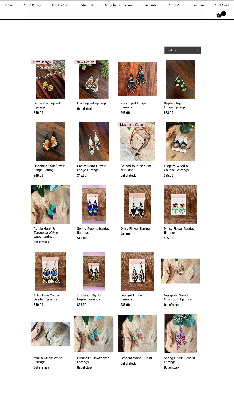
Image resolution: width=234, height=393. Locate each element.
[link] (221, 14)
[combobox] (182, 50)
